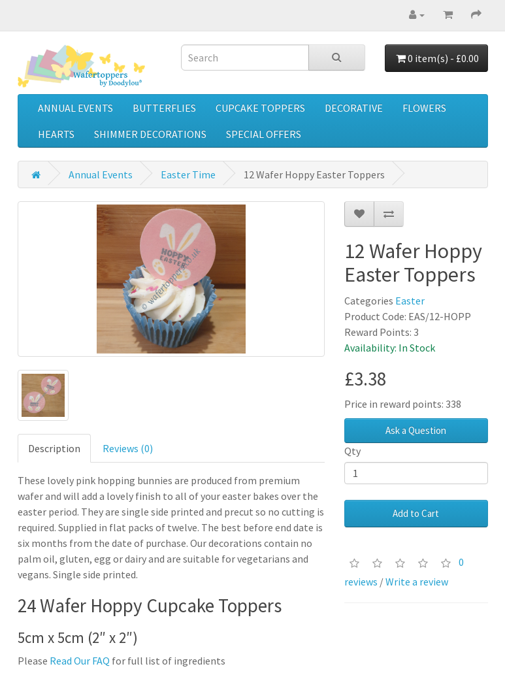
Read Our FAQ (80, 660)
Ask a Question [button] (415, 430)
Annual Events (75, 107)
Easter (410, 300)
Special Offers (263, 133)
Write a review (416, 581)
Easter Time (188, 174)
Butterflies (164, 107)
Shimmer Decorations (150, 133)
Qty (352, 450)
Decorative (354, 107)
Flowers (424, 107)
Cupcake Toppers (260, 107)
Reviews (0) (128, 448)
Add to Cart (416, 513)
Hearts (56, 133)
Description (54, 448)
